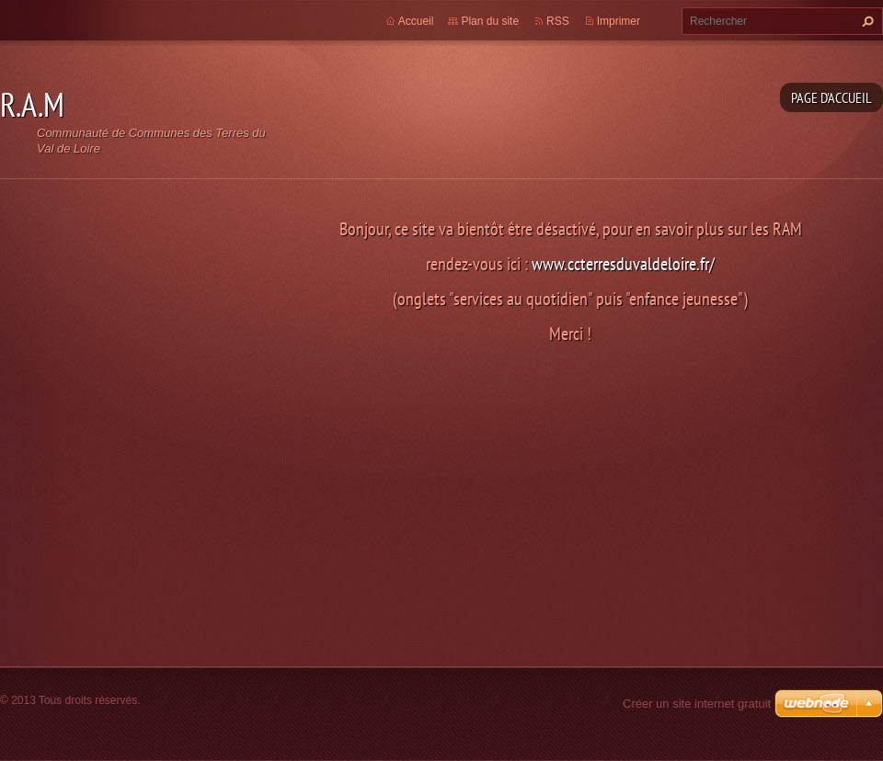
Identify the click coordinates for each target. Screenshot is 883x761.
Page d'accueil (831, 97)
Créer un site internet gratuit (697, 703)
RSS (557, 21)
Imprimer (618, 21)
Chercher (865, 21)
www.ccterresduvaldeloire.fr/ (623, 263)
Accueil (416, 21)
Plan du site (490, 21)
